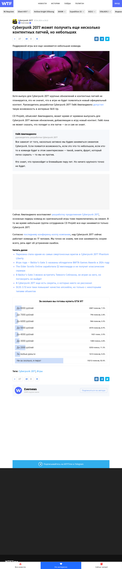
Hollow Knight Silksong (44, 12)
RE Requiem (9, 12)
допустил (98, 104)
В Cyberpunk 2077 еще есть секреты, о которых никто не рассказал (54, 283)
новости (42, 3)
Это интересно (61, 565)
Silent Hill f (24, 12)
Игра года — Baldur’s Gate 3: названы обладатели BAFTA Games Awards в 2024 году (62, 262)
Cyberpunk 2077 (25, 20)
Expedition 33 (77, 12)
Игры (40, 371)
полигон (79, 3)
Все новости (20, 565)
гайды (67, 3)
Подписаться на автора (93, 390)
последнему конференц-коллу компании (47, 234)
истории (55, 3)
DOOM (62, 12)
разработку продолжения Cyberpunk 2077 (75, 214)
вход (117, 3)
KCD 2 (92, 12)
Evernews (30, 389)
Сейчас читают (101, 565)
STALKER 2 (105, 12)
